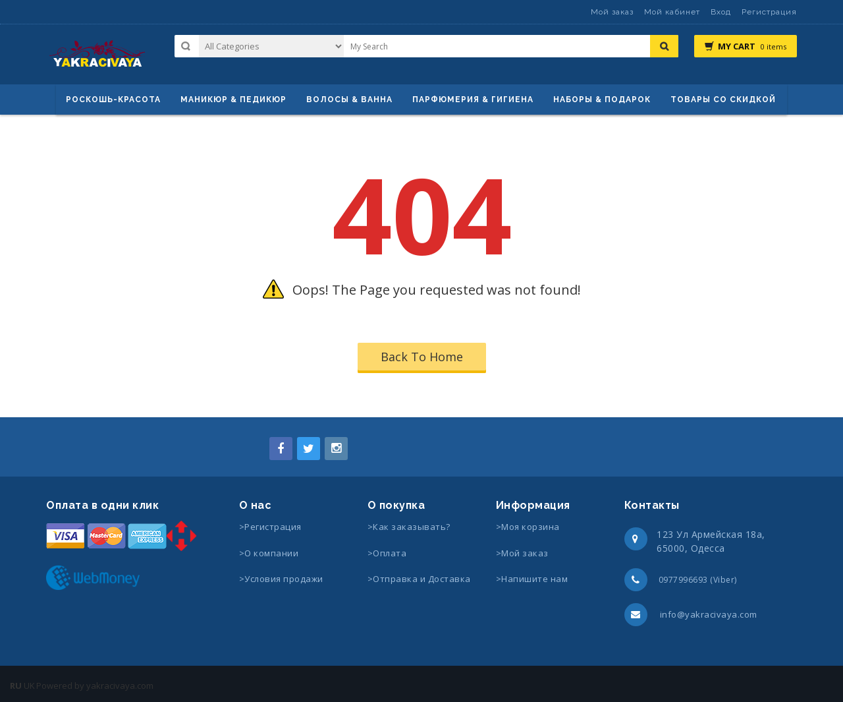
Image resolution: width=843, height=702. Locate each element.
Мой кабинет (672, 11)
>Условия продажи (282, 579)
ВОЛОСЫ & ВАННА (349, 99)
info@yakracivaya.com (708, 614)
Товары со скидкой (723, 99)
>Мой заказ (522, 553)
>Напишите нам (532, 579)
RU (16, 685)
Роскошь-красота (113, 99)
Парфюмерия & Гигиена (472, 99)
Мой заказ (612, 11)
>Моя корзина (528, 527)
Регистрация (769, 11)
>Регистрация (270, 527)
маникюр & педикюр (233, 99)
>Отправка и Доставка (419, 579)
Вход (721, 11)
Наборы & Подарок (602, 99)
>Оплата (387, 553)
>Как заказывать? (408, 527)
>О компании (269, 553)
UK (29, 685)
